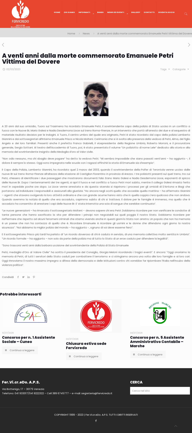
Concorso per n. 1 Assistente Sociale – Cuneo (28, 339)
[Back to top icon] (175, 426)
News (86, 33)
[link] (86, 26)
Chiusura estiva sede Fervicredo (86, 345)
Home (71, 33)
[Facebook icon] (96, 420)
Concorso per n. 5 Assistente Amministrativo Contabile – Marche (157, 341)
